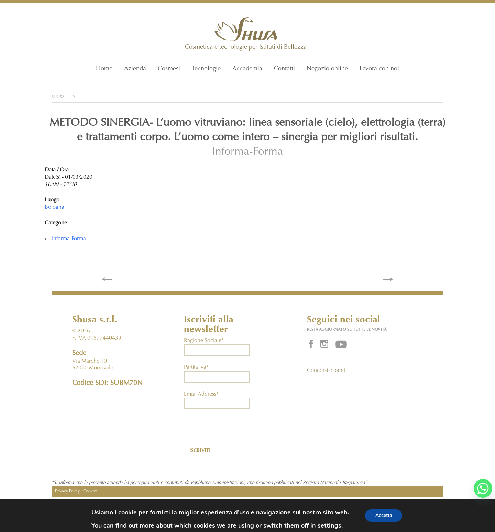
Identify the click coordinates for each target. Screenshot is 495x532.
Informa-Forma (247, 152)
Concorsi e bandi (327, 370)
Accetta (383, 515)
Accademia (247, 69)
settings (329, 525)
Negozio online (327, 69)
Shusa (58, 97)
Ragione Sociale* (204, 340)
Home (104, 69)
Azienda (135, 69)
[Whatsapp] (483, 488)
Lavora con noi (379, 69)
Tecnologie (206, 69)
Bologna (54, 207)
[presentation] (236, 430)
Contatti (284, 69)
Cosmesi (169, 69)
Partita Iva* (196, 367)
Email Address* (201, 394)
